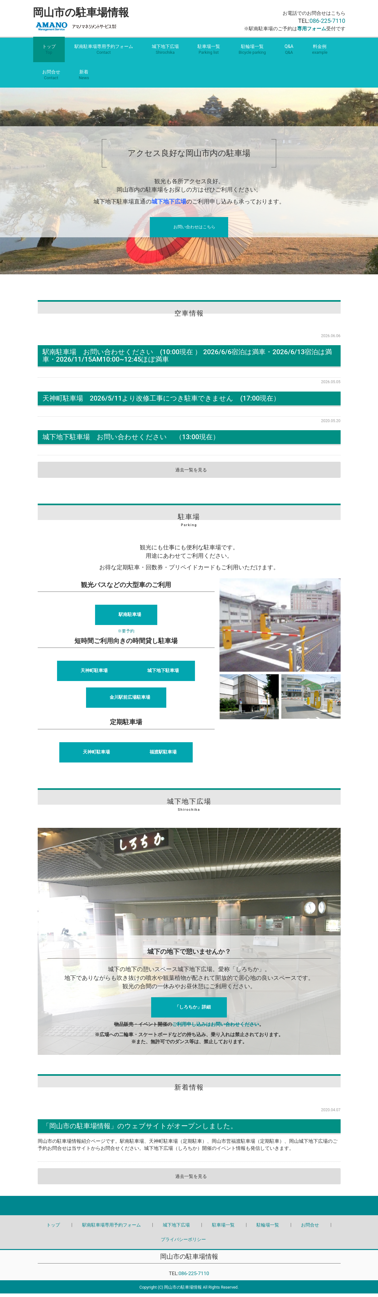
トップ (49, 53)
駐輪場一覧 (252, 53)
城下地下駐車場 (163, 674)
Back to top (189, 1208)
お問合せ (51, 78)
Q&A (289, 53)
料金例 (319, 53)
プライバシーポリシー (183, 1242)
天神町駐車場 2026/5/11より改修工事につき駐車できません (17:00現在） (161, 401)
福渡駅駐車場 (163, 755)
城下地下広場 (165, 53)
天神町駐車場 (94, 674)
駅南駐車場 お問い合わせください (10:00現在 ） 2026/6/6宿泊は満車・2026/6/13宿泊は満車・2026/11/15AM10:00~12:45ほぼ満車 (187, 359)
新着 (84, 78)
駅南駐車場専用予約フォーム (103, 53)
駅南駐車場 (130, 617)
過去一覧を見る (191, 473)
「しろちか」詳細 (193, 1010)
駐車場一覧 (209, 53)
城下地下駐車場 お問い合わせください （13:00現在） (131, 440)
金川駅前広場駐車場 (130, 700)
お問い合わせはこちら (194, 231)
